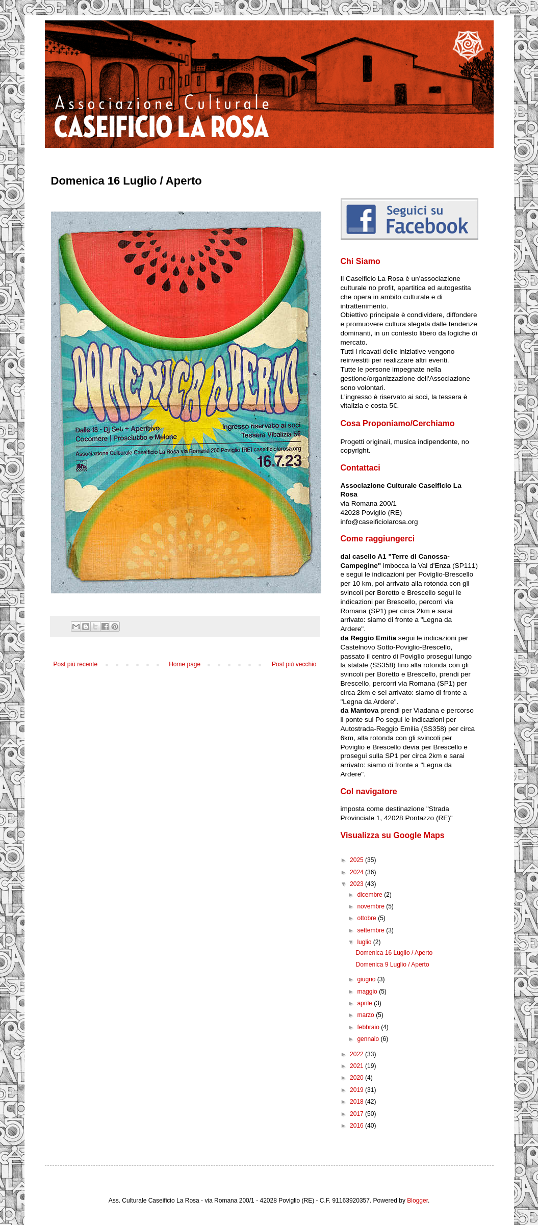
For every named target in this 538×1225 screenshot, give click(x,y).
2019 (357, 1089)
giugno (367, 979)
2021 (357, 1066)
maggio (368, 991)
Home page (184, 664)
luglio (365, 942)
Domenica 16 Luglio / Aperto (393, 952)
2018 (357, 1101)
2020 (357, 1077)
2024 (357, 872)
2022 (357, 1054)
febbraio (369, 1027)
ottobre (367, 918)
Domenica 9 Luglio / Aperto (392, 964)
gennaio (368, 1038)
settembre (371, 930)
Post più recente (76, 664)
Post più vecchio (294, 664)
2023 (357, 884)
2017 (357, 1113)
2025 (357, 860)
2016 (357, 1125)
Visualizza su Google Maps (393, 835)
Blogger (417, 1200)
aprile (365, 1003)
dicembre (370, 894)
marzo (366, 1015)
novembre (371, 906)
